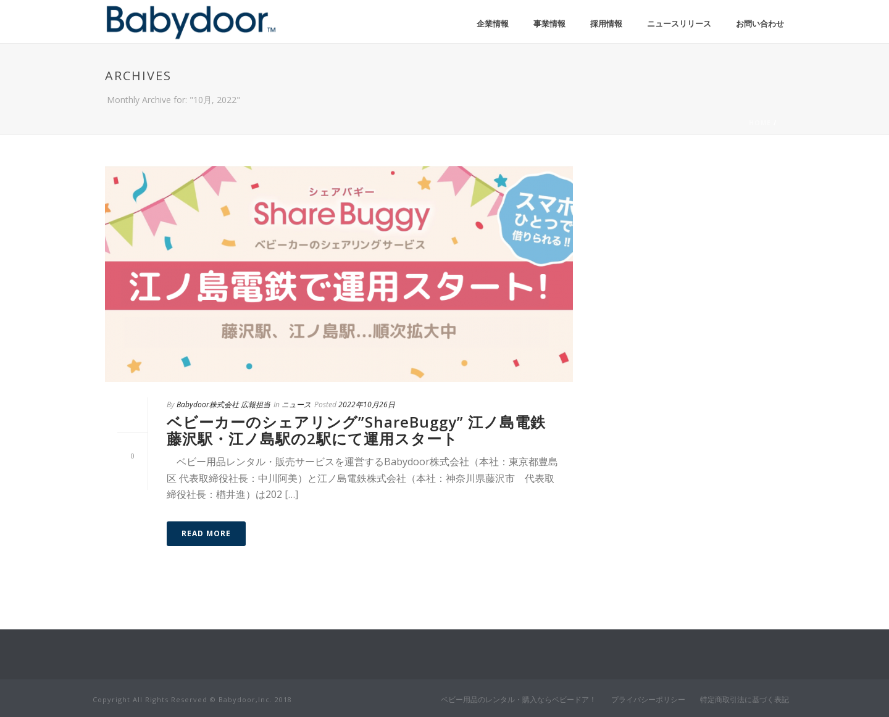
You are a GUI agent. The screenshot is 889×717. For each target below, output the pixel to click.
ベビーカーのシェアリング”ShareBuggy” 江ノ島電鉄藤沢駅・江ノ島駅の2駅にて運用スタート (356, 430)
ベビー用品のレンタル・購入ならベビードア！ (518, 700)
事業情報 (549, 23)
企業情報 (493, 23)
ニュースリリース (679, 23)
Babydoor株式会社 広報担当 (223, 404)
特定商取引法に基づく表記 (744, 700)
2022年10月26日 (366, 404)
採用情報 (606, 23)
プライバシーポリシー (648, 700)
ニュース (296, 404)
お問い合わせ (760, 23)
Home (760, 122)
